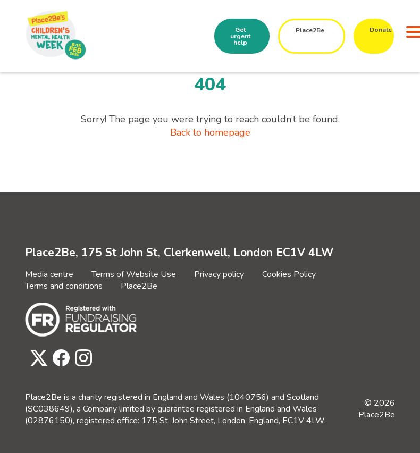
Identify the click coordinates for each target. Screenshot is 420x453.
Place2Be (139, 286)
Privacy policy (219, 274)
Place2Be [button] (310, 30)
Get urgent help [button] (240, 36)
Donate (380, 30)
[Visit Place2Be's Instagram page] (81, 358)
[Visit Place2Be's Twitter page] (36, 358)
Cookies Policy (289, 274)
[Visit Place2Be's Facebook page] (58, 358)
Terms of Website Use (133, 274)
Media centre (49, 274)
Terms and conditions (64, 286)
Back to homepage (210, 132)
